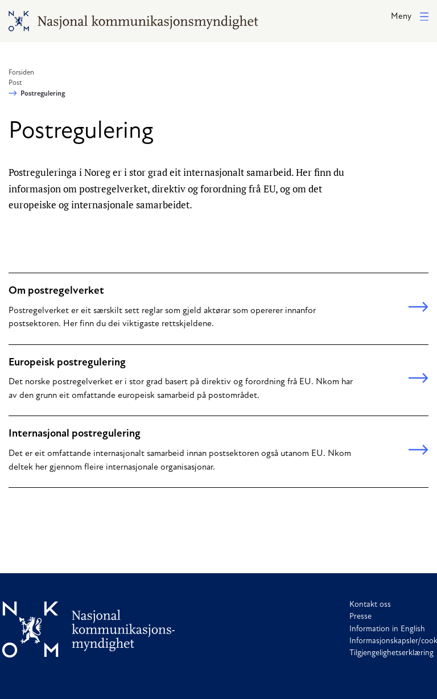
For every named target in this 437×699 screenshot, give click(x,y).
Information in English (387, 629)
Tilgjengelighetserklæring (391, 653)
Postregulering (42, 94)
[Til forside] (89, 629)
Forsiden (21, 72)
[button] (409, 17)
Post (15, 83)
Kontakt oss (370, 605)
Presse (360, 616)
